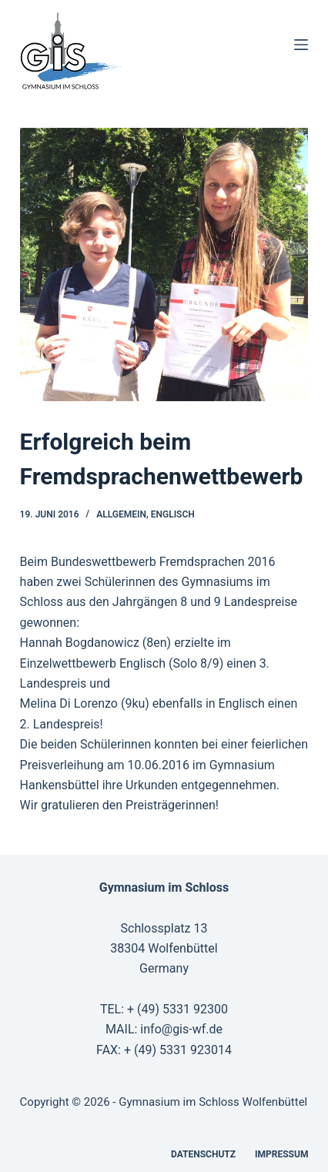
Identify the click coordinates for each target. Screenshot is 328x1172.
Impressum (281, 1154)
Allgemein (121, 514)
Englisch (173, 514)
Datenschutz (203, 1154)
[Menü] (301, 45)
